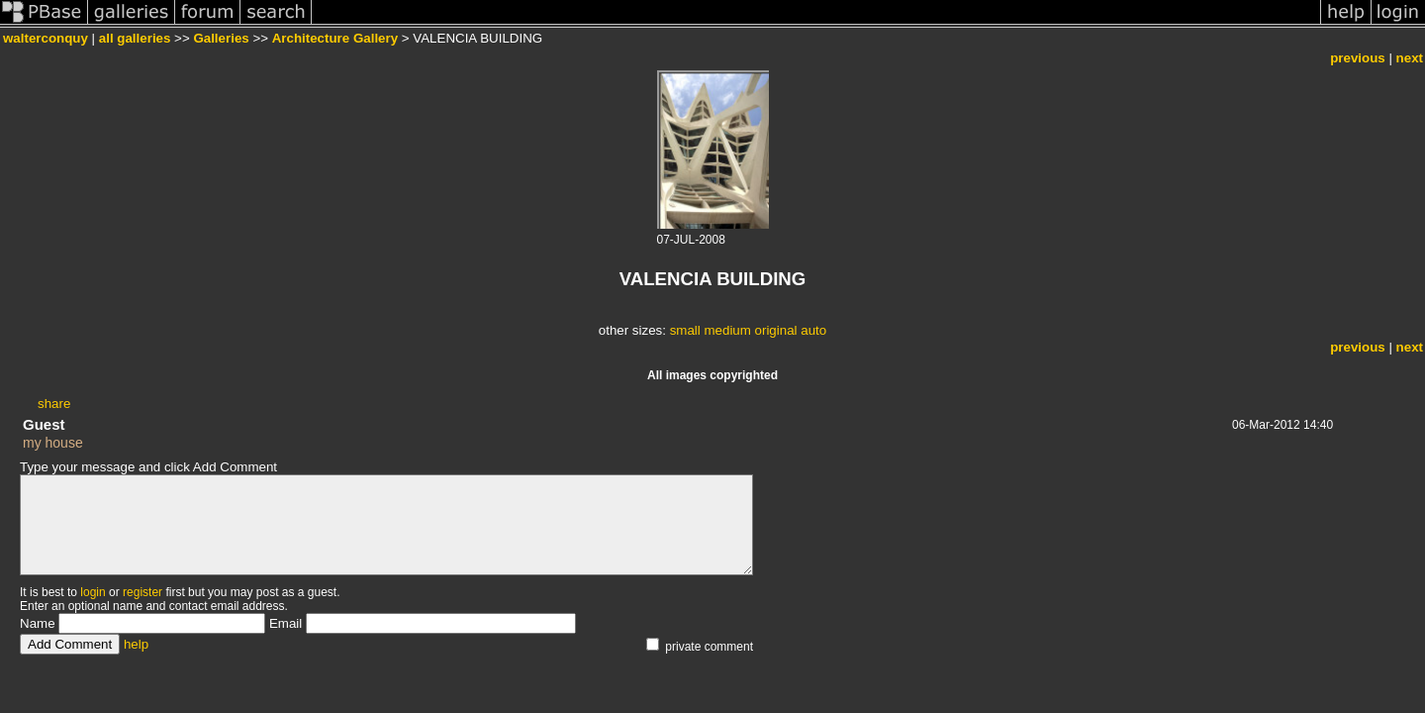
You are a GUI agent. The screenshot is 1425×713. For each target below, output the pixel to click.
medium (727, 330)
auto (813, 330)
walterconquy (45, 38)
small (685, 330)
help (136, 644)
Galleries (220, 38)
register (142, 592)
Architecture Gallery (335, 38)
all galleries (135, 38)
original (776, 330)
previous (1357, 58)
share (54, 403)
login (92, 592)
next (1409, 58)
